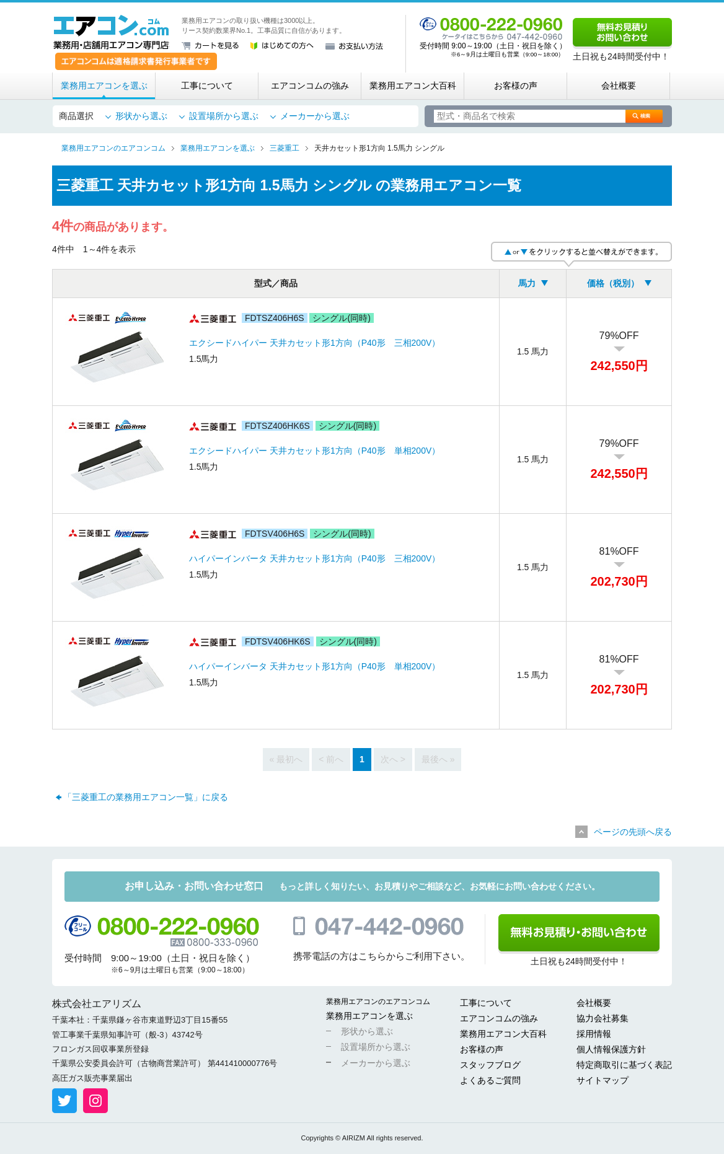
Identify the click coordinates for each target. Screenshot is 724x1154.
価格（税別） (613, 283)
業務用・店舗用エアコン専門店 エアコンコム (111, 32)
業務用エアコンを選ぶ (104, 85)
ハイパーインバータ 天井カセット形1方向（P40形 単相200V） (314, 666)
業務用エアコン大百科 (412, 85)
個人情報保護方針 (611, 1049)
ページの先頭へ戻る (633, 832)
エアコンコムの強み (310, 85)
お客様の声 (515, 85)
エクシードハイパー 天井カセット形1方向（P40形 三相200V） (314, 343)
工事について (207, 85)
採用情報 (593, 1034)
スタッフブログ (490, 1065)
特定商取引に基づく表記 (624, 1065)
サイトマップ (602, 1080)
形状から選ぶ (141, 116)
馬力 (527, 283)
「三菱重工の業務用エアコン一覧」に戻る (145, 797)
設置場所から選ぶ (223, 116)
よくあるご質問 (490, 1080)
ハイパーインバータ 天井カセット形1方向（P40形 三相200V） (314, 558)
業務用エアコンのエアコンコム (378, 1001)
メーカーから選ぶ (315, 116)
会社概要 (618, 85)
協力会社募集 (602, 1018)
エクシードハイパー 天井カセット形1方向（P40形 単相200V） (314, 451)
